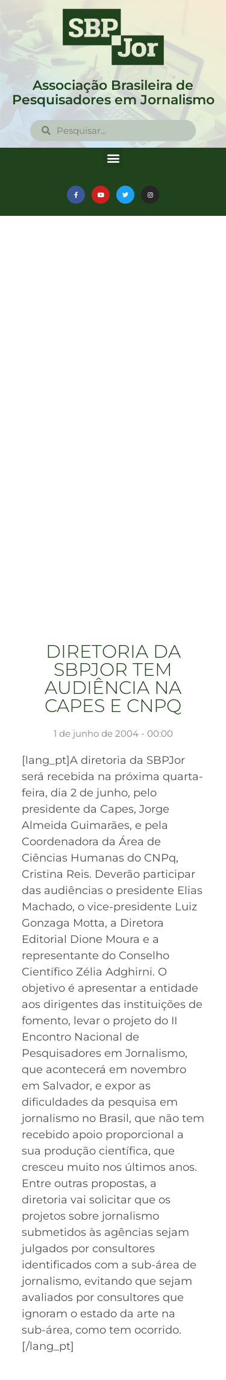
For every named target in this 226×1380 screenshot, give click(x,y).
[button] (113, 158)
